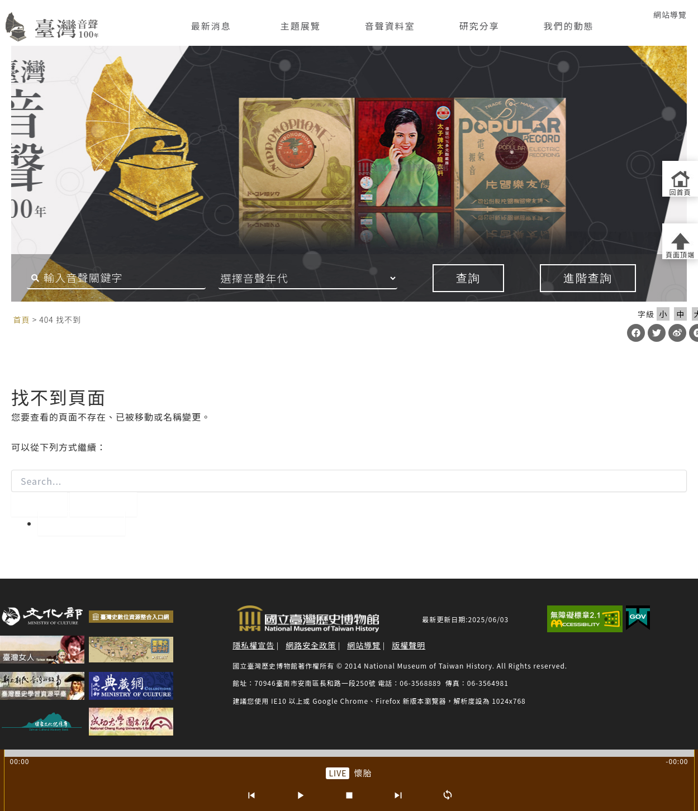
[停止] (349, 795)
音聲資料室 (390, 25)
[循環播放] (448, 795)
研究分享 (479, 25)
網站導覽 (670, 14)
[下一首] (398, 795)
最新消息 (211, 25)
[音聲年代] (323, 278)
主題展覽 (301, 25)
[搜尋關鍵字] (112, 278)
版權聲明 (408, 645)
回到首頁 (81, 523)
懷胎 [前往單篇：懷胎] (363, 773)
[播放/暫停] (300, 795)
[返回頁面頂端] (680, 241)
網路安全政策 (311, 645)
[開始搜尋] (39, 504)
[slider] (349, 753)
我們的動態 (569, 25)
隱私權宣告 (253, 645)
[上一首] (251, 795)
